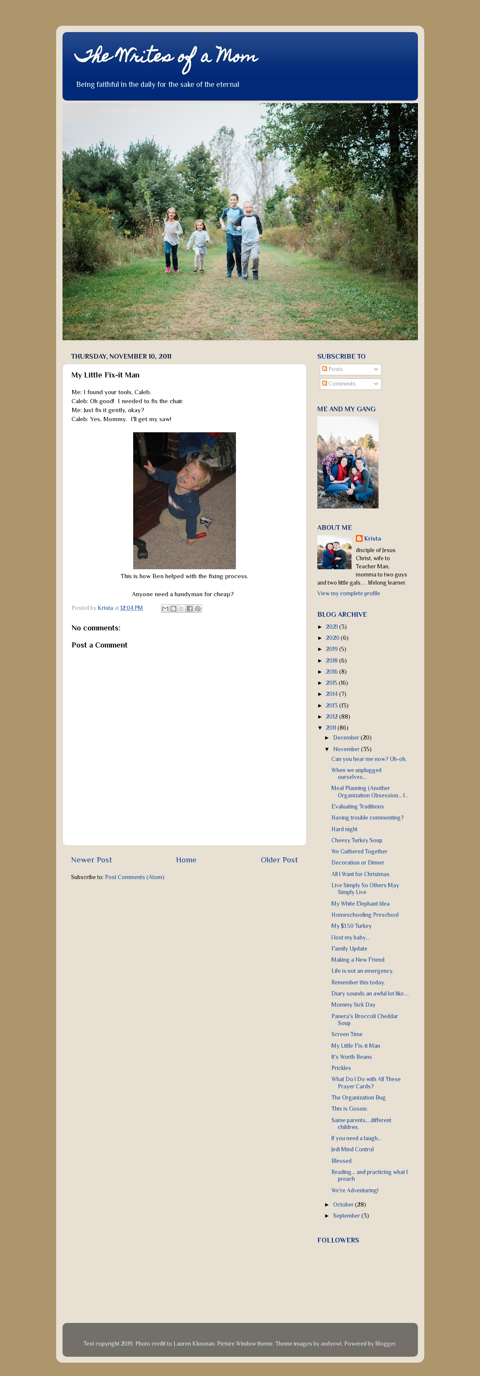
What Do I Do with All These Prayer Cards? (366, 1082)
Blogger (385, 1343)
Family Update (349, 948)
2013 (332, 705)
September (347, 1216)
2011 (331, 728)
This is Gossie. (349, 1109)
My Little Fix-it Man (355, 1046)
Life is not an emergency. (362, 971)
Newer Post (91, 859)
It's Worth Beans (351, 1057)
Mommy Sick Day (353, 1005)
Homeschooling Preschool (365, 915)
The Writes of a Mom (166, 58)
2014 (332, 694)
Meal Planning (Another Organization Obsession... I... (369, 791)
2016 (332, 672)
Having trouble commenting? (367, 817)
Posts (332, 369)
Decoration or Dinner (358, 862)
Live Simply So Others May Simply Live (365, 888)
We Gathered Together (359, 851)
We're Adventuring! (355, 1190)
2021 (332, 627)
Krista (372, 538)
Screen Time (347, 1034)
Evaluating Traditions (357, 806)
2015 (332, 683)
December (347, 737)
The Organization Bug (358, 1097)
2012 (332, 716)
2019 (332, 649)
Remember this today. (358, 982)
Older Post (279, 859)
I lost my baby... (350, 937)
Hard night (344, 829)
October (344, 1204)
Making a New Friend (358, 960)
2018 (332, 660)
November (347, 749)
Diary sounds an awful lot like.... (370, 993)
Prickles (341, 1068)
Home (186, 859)
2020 (333, 638)
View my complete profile (348, 593)
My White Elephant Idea (360, 903)
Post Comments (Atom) (134, 877)
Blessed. (342, 1161)
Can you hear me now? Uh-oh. (369, 759)
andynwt (331, 1343)
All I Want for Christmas (360, 874)
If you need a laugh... (356, 1138)
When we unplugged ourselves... (356, 773)
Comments (339, 383)
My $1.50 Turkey (351, 926)
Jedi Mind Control (352, 1149)
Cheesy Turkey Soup (356, 840)
